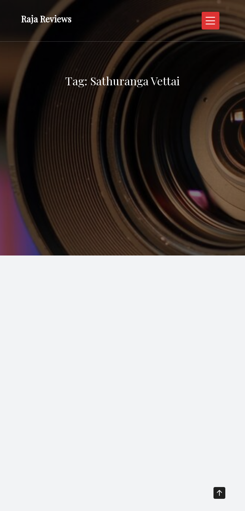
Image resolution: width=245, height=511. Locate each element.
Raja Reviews (46, 18)
